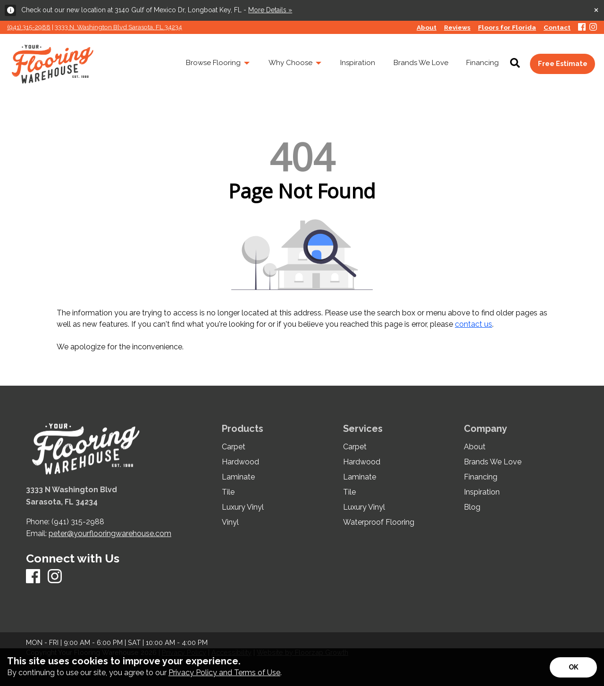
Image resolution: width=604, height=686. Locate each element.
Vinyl (230, 522)
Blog (472, 507)
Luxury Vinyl (243, 507)
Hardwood (240, 462)
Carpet (233, 447)
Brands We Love (492, 462)
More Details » (270, 10)
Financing (480, 477)
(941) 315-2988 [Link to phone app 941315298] (28, 27)
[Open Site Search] (515, 64)
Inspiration (482, 492)
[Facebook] (582, 27)
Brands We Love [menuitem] (421, 62)
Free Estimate (562, 63)
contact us (473, 324)
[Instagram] (593, 27)
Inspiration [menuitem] (357, 62)
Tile (228, 492)
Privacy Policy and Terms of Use (224, 672)
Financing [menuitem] (482, 62)
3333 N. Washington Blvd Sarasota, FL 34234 (118, 27)
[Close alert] (596, 9)
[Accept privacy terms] (573, 667)
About (475, 447)
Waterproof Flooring (378, 522)
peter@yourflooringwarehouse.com (110, 533)
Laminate (238, 477)
